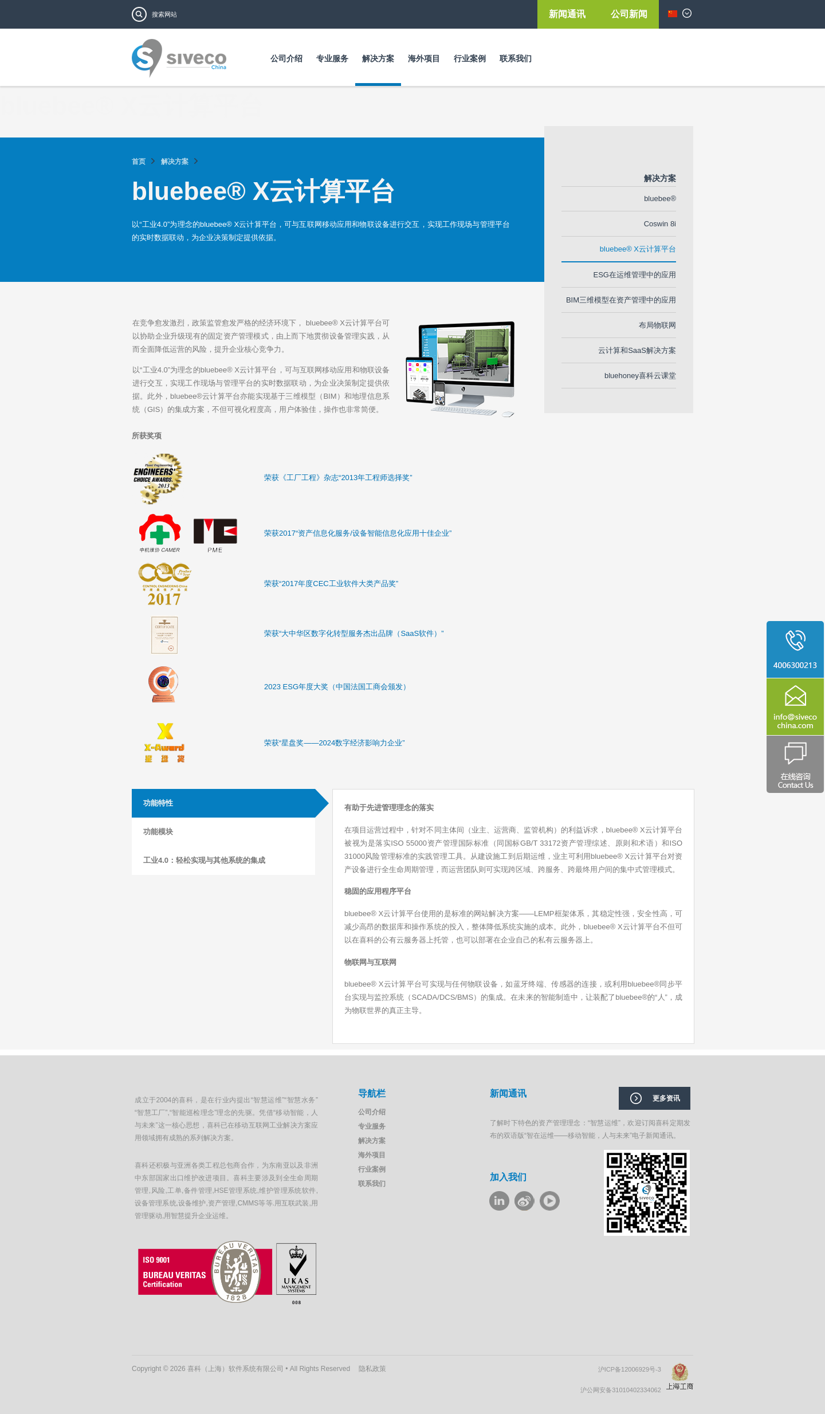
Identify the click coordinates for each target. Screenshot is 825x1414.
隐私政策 (372, 1369)
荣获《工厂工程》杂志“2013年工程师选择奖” (338, 477)
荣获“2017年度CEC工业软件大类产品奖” (331, 583)
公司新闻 (629, 14)
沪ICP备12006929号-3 (632, 1369)
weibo (524, 1201)
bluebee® (660, 198)
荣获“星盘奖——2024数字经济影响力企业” (334, 743)
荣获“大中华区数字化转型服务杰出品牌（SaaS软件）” (353, 633)
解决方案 (378, 58)
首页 (139, 162)
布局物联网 (657, 325)
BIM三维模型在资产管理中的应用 (621, 300)
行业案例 (470, 58)
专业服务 (332, 58)
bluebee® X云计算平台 (638, 249)
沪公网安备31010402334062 (623, 1389)
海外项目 (424, 58)
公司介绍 (286, 58)
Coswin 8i (660, 223)
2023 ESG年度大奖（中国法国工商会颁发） (337, 686)
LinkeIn (499, 1201)
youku (550, 1201)
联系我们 (516, 58)
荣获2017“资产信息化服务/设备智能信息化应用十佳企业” (357, 533)
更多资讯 (666, 1098)
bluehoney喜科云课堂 (640, 375)
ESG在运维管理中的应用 (635, 274)
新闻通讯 (568, 14)
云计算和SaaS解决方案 (637, 350)
